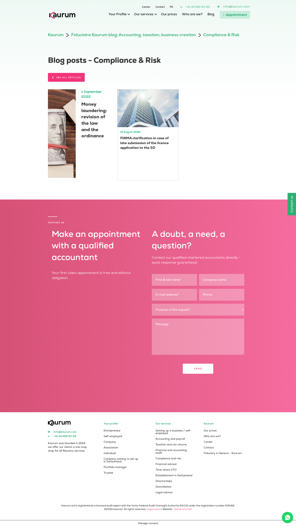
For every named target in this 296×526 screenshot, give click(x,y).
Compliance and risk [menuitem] (168, 458)
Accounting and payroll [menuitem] (170, 438)
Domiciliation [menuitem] (163, 486)
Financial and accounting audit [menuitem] (171, 451)
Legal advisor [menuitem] (164, 492)
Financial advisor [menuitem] (166, 464)
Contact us (292, 204)
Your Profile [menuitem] (117, 14)
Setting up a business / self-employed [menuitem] (173, 432)
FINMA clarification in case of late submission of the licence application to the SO (144, 143)
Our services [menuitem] (143, 14)
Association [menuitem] (111, 447)
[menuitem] (169, 6)
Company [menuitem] (110, 441)
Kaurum (56, 34)
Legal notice (153, 509)
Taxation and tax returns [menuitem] (171, 444)
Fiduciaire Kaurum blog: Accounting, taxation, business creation (133, 34)
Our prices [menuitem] (169, 14)
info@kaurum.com (236, 6)
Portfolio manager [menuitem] (115, 467)
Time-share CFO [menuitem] (166, 469)
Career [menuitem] (146, 6)
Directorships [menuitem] (164, 481)
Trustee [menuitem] (108, 472)
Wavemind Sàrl (183, 509)
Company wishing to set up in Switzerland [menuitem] (121, 460)
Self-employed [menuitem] (113, 436)
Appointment (235, 15)
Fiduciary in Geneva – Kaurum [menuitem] (223, 453)
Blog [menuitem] (210, 14)
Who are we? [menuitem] (192, 14)
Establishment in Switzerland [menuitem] (174, 475)
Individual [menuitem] (110, 453)
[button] (127, 15)
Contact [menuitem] (160, 6)
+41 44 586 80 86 (198, 6)
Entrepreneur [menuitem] (112, 430)
